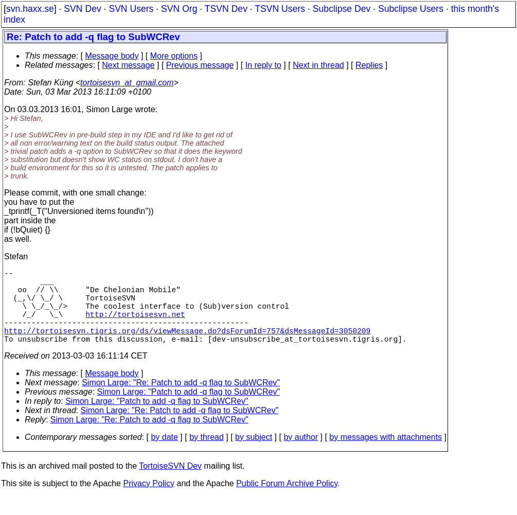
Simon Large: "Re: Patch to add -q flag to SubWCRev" (181, 401)
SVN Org (179, 9)
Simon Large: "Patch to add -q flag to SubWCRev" (188, 410)
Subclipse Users (410, 9)
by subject (253, 455)
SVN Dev (82, 9)
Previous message (200, 65)
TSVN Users (280, 9)
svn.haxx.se (30, 9)
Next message (128, 65)
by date (164, 455)
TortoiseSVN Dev (170, 484)
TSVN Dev (226, 9)
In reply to (263, 65)
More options (174, 55)
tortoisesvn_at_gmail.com (126, 82)
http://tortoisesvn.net (135, 326)
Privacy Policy (148, 502)
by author (300, 455)
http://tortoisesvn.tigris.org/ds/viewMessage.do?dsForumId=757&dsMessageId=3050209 (187, 347)
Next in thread (318, 65)
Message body (111, 55)
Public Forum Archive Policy (286, 502)
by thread (206, 455)
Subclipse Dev (341, 9)
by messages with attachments (385, 455)
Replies (369, 65)
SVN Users (131, 9)
